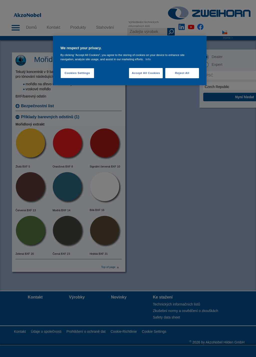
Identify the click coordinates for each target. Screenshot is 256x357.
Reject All (182, 73)
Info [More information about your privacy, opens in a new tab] (148, 59)
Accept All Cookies (146, 73)
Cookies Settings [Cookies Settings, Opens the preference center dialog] (77, 73)
